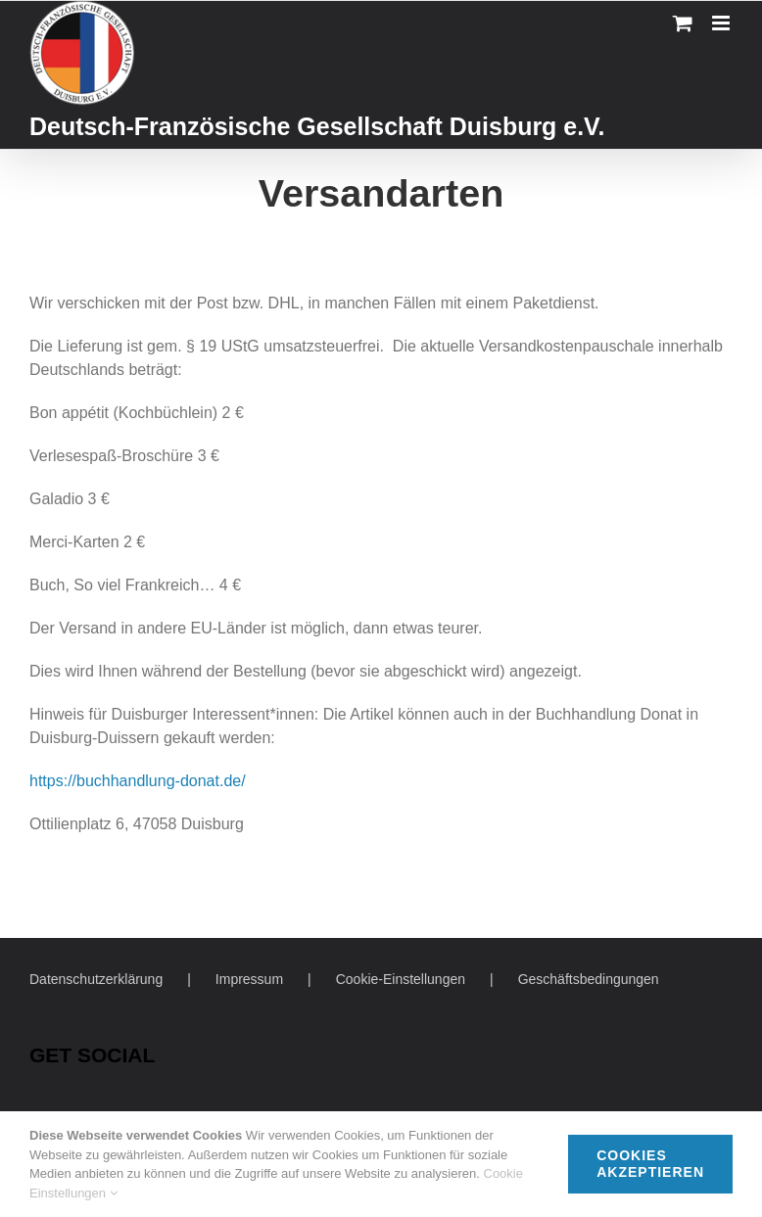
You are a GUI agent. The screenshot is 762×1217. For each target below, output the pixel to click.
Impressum (249, 979)
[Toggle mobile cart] (682, 23)
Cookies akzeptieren (650, 1163)
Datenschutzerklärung (96, 979)
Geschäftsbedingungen (588, 979)
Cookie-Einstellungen (400, 979)
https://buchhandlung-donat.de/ (137, 780)
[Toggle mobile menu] (722, 23)
